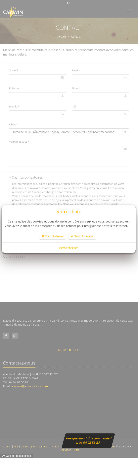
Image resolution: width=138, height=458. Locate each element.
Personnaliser (68, 248)
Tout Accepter (82, 236)
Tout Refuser (52, 236)
